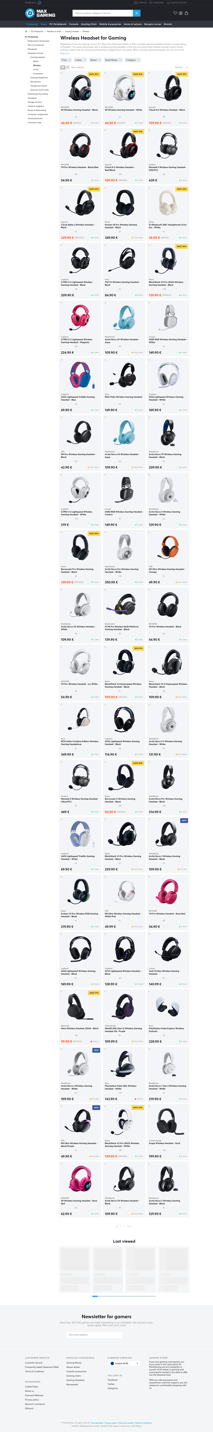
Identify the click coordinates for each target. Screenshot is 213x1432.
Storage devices (35, 102)
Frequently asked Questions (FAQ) (42, 1367)
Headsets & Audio (54, 31)
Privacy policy (32, 1400)
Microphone (35, 82)
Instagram (113, 1388)
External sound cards (39, 90)
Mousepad (32, 49)
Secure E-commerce (35, 1404)
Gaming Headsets (75, 1380)
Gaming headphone (39, 78)
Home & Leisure (133, 24)
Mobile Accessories (110, 24)
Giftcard (142, 3)
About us (29, 1391)
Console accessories (76, 1371)
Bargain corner (152, 24)
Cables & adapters (36, 106)
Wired (35, 61)
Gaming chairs (73, 1376)
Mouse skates (73, 1367)
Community (156, 2)
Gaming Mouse (74, 1363)
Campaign (32, 24)
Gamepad (32, 98)
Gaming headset (72, 31)
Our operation (97, 1423)
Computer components (38, 114)
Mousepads (72, 1384)
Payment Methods (34, 1395)
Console (73, 24)
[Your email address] (94, 1335)
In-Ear (35, 70)
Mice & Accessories (36, 45)
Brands (168, 24)
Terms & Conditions (34, 1371)
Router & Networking (37, 110)
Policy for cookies (125, 1423)
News (44, 24)
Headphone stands (38, 86)
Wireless (85, 31)
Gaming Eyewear (35, 118)
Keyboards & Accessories (38, 41)
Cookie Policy (31, 1387)
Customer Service (178, 3)
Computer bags (34, 123)
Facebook (112, 1380)
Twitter (111, 1384)
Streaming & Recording (38, 94)
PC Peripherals (58, 24)
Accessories (38, 74)
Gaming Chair (89, 24)
